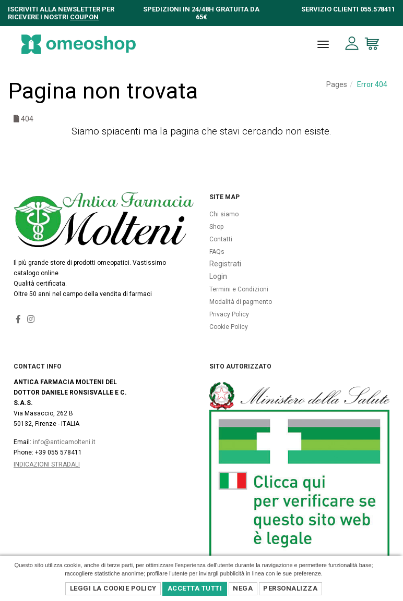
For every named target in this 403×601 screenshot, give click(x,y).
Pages (336, 84)
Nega (243, 588)
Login (218, 276)
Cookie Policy (228, 326)
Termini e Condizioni (238, 289)
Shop (216, 226)
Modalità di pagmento (240, 301)
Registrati (225, 264)
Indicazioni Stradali (47, 464)
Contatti (220, 239)
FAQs (216, 251)
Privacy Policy (229, 314)
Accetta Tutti (195, 588)
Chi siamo (224, 214)
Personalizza (290, 588)
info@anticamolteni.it (64, 442)
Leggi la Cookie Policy (113, 588)
